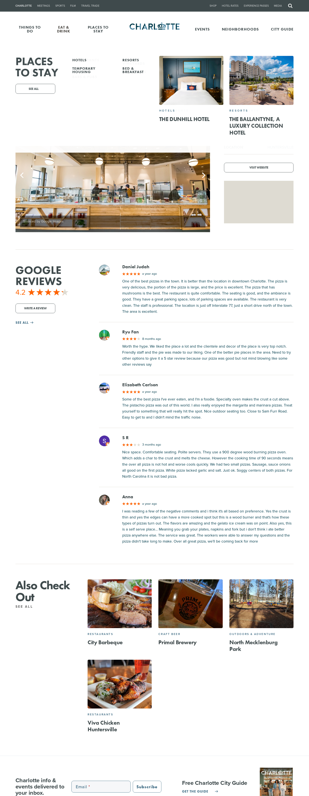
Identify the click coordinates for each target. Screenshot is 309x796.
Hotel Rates (230, 6)
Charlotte (23, 5)
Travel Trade (90, 6)
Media (278, 6)
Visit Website (258, 167)
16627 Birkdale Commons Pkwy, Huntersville (172, 94)
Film (73, 6)
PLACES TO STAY (98, 29)
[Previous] (22, 175)
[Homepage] (154, 29)
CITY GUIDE (282, 29)
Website (210, 100)
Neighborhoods (240, 29)
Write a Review (35, 308)
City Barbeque (105, 642)
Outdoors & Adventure (252, 634)
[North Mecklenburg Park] (261, 603)
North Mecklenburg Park (253, 646)
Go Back (12, 62)
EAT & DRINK (63, 29)
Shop (213, 6)
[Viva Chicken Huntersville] (120, 684)
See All (26, 606)
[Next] (203, 175)
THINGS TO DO (30, 29)
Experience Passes (256, 6)
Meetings (43, 6)
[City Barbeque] (120, 603)
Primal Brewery (177, 642)
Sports (60, 6)
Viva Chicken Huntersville (104, 726)
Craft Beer (169, 634)
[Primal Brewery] (190, 603)
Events (202, 29)
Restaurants (100, 634)
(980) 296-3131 (138, 100)
